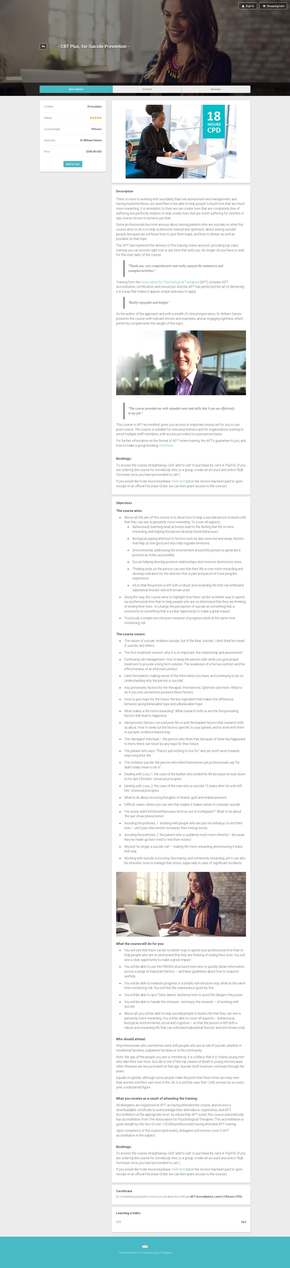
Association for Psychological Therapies (170, 282)
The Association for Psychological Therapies (145, 1252)
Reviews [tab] (216, 89)
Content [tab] (147, 89)
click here (166, 445)
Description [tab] (76, 89)
